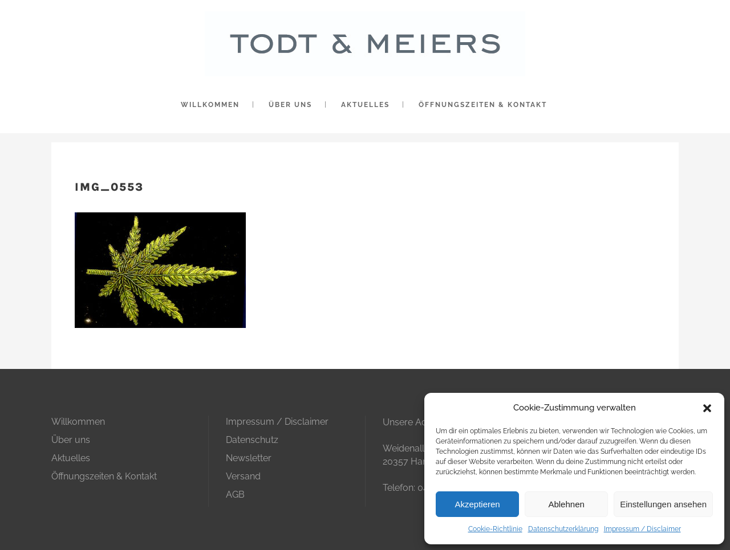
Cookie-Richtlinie (495, 529)
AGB (235, 494)
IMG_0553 (109, 187)
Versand (243, 476)
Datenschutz (252, 439)
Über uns (70, 439)
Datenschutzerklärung (563, 529)
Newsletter (248, 458)
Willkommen (78, 421)
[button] (707, 408)
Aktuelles (70, 458)
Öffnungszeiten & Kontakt (104, 476)
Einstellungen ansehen (663, 504)
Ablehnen (566, 504)
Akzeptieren (477, 504)
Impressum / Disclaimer (642, 529)
